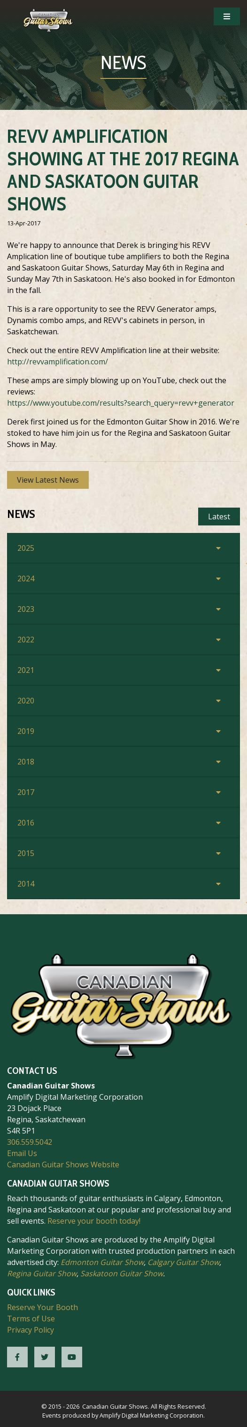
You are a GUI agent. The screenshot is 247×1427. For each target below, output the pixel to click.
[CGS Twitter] (44, 1357)
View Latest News (48, 480)
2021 (25, 670)
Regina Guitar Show (42, 1273)
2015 (25, 853)
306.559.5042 (29, 1142)
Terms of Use (31, 1318)
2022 (25, 639)
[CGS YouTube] (72, 1357)
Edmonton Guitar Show (102, 1262)
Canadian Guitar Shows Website (63, 1164)
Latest (219, 516)
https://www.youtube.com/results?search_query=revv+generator (120, 403)
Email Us (22, 1153)
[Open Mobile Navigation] (227, 16)
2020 (25, 700)
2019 (25, 731)
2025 (25, 548)
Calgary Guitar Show (183, 1262)
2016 (25, 823)
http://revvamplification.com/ (57, 361)
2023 (25, 609)
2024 (25, 578)
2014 (25, 884)
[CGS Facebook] (17, 1357)
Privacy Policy (30, 1330)
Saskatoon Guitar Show (121, 1273)
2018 (25, 761)
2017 (25, 792)
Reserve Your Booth (42, 1307)
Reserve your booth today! (93, 1221)
